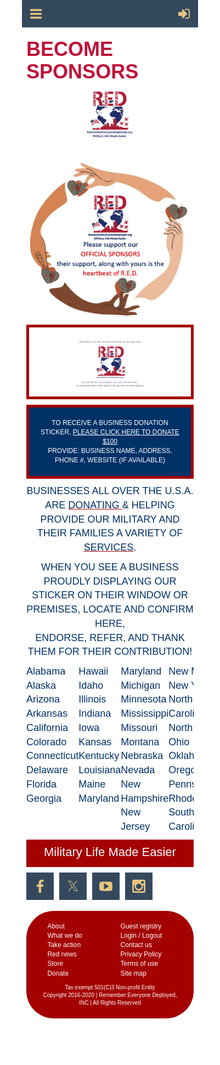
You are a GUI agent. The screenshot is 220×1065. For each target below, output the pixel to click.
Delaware (47, 769)
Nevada (138, 769)
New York (189, 685)
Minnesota (143, 699)
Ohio (178, 742)
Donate (58, 973)
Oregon (184, 769)
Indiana (94, 713)
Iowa (88, 727)
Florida (41, 784)
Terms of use (140, 963)
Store (55, 963)
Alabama (45, 671)
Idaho (90, 685)
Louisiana (99, 769)
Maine (91, 784)
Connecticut (52, 755)
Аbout (55, 926)
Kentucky (98, 755)
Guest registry (141, 926)
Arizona (43, 699)
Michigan (140, 685)
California (47, 727)
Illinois (92, 699)
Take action (64, 945)
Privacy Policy (141, 954)
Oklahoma (190, 755)
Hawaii (93, 671)
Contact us (136, 945)
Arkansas (46, 713)
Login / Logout (141, 935)
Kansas (94, 742)
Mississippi (144, 713)
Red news (61, 954)
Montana (140, 742)
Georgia (43, 798)
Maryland (98, 798)
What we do (64, 935)
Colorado (46, 742)
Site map (133, 973)
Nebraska (142, 755)
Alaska (41, 685)
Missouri (139, 727)
